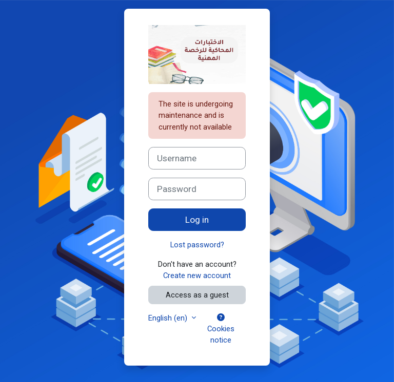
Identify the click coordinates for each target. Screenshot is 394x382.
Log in (197, 220)
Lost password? (197, 244)
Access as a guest (197, 295)
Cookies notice (220, 329)
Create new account (197, 275)
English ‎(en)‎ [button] (168, 318)
